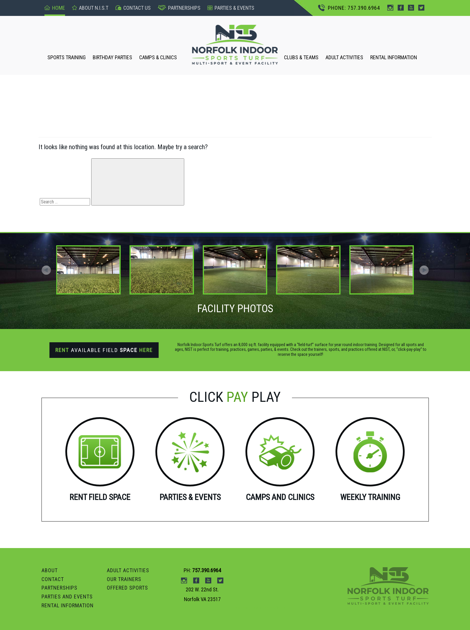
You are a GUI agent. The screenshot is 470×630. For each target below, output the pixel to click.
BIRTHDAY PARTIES (112, 57)
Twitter (421, 8)
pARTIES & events (230, 8)
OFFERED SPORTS (127, 588)
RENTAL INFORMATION (393, 57)
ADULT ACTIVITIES (344, 57)
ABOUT (49, 570)
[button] (424, 270)
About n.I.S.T (90, 8)
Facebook (401, 8)
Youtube (411, 8)
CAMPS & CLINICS (158, 57)
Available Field (104, 350)
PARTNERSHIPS (59, 588)
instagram (390, 8)
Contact (52, 579)
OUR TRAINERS (124, 579)
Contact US (133, 8)
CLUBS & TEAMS (301, 57)
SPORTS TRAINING (66, 57)
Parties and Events (67, 596)
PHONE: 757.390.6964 (349, 7)
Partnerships (179, 8)
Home (54, 8)
